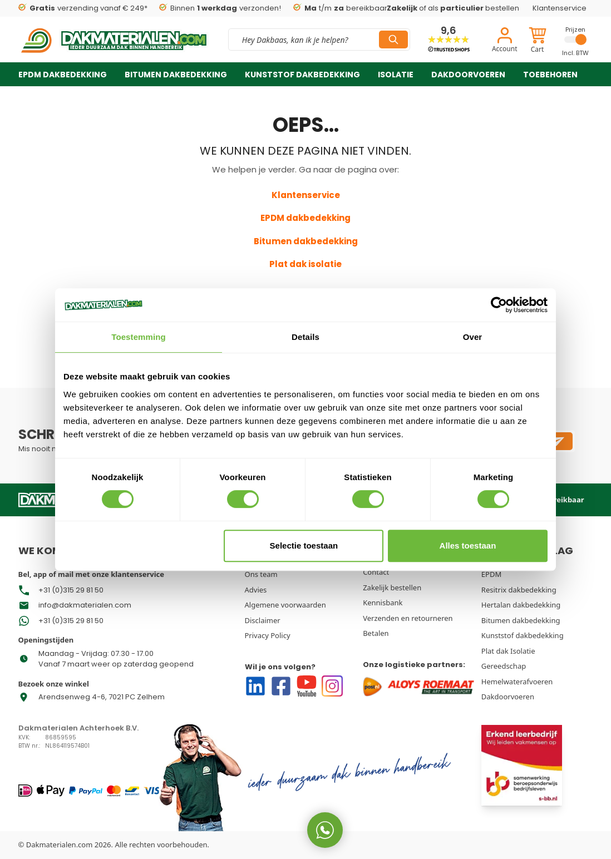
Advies (256, 590)
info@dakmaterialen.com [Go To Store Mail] (84, 605)
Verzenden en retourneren (407, 618)
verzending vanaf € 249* (82, 8)
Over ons (39, 102)
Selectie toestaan (304, 545)
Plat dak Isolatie (508, 651)
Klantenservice (560, 8)
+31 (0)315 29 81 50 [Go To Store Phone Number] (71, 620)
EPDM (491, 574)
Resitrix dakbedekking (518, 590)
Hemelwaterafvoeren (517, 682)
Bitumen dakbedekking (176, 74)
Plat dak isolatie (305, 264)
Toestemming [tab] (138, 337)
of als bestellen (453, 8)
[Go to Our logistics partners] (419, 686)
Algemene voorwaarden (285, 605)
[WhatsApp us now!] (582, 830)
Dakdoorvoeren (468, 74)
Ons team (261, 574)
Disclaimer (262, 620)
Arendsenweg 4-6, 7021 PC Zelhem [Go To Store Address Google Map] (101, 697)
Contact (376, 572)
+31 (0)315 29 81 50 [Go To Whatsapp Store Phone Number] (71, 590)
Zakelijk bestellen (392, 587)
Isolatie (395, 74)
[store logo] (114, 40)
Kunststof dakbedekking (302, 74)
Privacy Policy (267, 635)
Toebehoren (550, 74)
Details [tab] (305, 337)
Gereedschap (503, 666)
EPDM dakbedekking (62, 74)
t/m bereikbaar (339, 8)
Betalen (376, 633)
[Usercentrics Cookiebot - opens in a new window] (499, 305)
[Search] (393, 39)
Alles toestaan (468, 545)
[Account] (505, 41)
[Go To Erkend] (537, 766)
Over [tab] (472, 337)
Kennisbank (382, 603)
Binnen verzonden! (219, 8)
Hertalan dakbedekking (521, 605)
